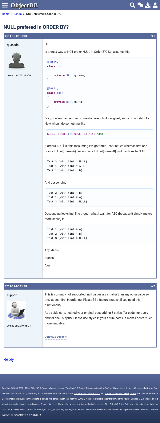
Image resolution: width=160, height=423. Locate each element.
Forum (18, 14)
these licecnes (33, 404)
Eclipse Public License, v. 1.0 (87, 393)
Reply (9, 359)
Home (5, 14)
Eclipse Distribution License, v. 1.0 (120, 393)
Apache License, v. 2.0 (134, 399)
